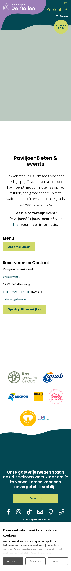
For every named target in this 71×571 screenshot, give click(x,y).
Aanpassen (35, 561)
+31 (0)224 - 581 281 (16, 291)
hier (16, 224)
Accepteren (13, 561)
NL (60, 3)
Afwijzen (57, 561)
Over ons (35, 498)
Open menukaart (19, 246)
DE (65, 3)
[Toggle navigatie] (61, 16)
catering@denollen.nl (16, 299)
